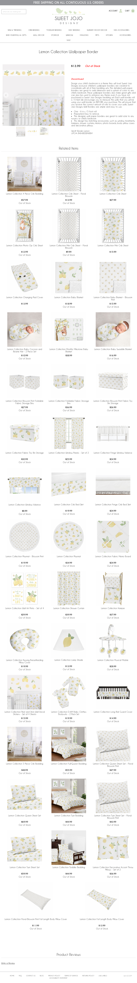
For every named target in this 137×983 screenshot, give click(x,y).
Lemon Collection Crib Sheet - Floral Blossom (69, 195)
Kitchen (109, 35)
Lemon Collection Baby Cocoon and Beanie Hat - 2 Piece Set (24, 350)
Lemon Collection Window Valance (25, 504)
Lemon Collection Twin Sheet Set (25, 867)
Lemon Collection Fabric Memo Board (113, 556)
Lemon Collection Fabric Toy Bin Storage (25, 453)
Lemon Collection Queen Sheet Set (24, 815)
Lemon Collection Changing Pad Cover (24, 297)
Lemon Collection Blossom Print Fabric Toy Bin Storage (112, 402)
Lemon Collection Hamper (113, 608)
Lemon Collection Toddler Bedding (69, 867)
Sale (68, 40)
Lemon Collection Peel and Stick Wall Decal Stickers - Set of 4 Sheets (25, 713)
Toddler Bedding (54, 30)
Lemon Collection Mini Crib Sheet (113, 245)
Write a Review (8, 963)
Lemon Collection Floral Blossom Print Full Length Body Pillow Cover (36, 919)
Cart (127, 11)
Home (12, 975)
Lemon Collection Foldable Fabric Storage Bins (69, 402)
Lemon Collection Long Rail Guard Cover (113, 712)
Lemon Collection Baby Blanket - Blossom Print (113, 298)
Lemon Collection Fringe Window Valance (113, 453)
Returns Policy (88, 975)
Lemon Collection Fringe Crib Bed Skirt (113, 504)
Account (113, 11)
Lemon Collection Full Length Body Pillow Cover (102, 919)
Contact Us (30, 975)
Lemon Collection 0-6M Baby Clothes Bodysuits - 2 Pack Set (68, 713)
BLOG (42, 975)
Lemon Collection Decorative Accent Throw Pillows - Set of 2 (113, 868)
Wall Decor (38, 35)
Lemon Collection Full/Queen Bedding (68, 764)
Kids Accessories (121, 30)
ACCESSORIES (125, 35)
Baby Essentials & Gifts (16, 35)
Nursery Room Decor (97, 30)
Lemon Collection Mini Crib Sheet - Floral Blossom (69, 246)
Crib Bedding (34, 30)
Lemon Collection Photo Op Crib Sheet (24, 245)
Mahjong (84, 35)
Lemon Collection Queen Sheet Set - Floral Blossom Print (113, 765)
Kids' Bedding (74, 30)
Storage (55, 35)
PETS (97, 35)
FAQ (20, 975)
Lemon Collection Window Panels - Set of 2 (69, 453)
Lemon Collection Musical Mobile (113, 660)
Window (69, 35)
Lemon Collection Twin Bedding (68, 815)
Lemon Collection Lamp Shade (69, 660)
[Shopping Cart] (133, 10)
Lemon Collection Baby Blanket (68, 297)
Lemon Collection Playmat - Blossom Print (25, 556)
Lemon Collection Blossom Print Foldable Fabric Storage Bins (24, 402)
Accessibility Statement (58, 978)
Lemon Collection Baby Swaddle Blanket (113, 349)
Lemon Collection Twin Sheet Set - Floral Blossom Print (113, 816)
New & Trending (15, 30)
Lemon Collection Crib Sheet (113, 194)
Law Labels (103, 975)
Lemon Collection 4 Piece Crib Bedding (24, 194)
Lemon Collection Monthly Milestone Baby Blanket (68, 350)
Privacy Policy (54, 975)
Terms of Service (71, 975)
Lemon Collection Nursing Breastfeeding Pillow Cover (24, 661)
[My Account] (120, 10)
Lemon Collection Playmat (69, 556)
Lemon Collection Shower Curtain (68, 608)
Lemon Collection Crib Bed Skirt (68, 504)
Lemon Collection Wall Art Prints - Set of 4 (24, 608)
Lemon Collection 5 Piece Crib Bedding (24, 764)
